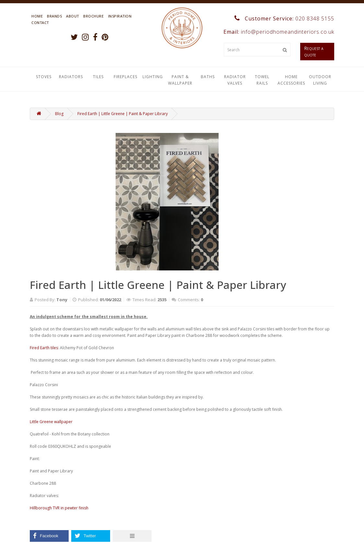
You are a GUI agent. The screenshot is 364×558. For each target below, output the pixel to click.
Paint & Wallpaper (180, 80)
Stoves (43, 76)
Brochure (93, 16)
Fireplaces (125, 76)
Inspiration (120, 16)
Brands (54, 16)
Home (37, 16)
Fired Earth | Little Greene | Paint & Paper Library (122, 113)
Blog (59, 113)
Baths (208, 76)
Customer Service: (284, 18)
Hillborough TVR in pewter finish (59, 508)
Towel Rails (262, 80)
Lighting (152, 76)
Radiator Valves (235, 80)
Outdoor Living (320, 80)
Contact (40, 22)
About (72, 16)
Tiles (98, 76)
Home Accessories (291, 80)
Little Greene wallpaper (51, 421)
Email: (278, 31)
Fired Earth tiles (44, 347)
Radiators (71, 76)
